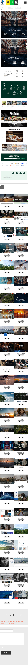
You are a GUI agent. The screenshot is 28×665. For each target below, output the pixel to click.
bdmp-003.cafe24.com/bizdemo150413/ (21, 404)
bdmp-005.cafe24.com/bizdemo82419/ (21, 553)
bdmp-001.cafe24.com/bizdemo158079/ (21, 322)
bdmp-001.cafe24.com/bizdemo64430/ (21, 602)
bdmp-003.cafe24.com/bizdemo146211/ (21, 421)
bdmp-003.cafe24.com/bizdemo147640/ (7, 421)
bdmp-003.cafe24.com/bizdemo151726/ (7, 404)
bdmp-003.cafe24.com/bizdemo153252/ (21, 371)
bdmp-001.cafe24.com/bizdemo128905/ (7, 503)
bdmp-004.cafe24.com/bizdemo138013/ (7, 470)
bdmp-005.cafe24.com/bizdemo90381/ (7, 553)
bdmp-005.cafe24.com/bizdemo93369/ (21, 536)
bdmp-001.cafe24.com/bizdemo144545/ (21, 437)
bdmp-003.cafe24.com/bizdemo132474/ (7, 602)
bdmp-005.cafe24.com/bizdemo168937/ (7, 206)
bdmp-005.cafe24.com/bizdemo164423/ (21, 256)
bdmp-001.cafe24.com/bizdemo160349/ (7, 322)
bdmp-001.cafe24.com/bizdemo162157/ (7, 289)
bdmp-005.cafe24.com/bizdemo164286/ (7, 272)
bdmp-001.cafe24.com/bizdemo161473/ (21, 305)
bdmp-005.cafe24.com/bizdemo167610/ (21, 223)
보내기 (6, 652)
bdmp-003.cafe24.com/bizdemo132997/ (7, 487)
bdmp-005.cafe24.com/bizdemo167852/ (7, 223)
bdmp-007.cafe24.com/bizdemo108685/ (21, 520)
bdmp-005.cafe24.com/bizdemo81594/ (7, 569)
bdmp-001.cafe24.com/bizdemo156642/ (7, 338)
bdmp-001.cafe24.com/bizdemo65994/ (21, 586)
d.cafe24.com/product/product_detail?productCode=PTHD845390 (18, 8)
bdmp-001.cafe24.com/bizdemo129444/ (21, 487)
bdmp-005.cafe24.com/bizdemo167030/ (7, 239)
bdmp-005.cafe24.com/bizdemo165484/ (7, 256)
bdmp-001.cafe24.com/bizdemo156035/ (21, 338)
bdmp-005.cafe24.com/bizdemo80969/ (21, 569)
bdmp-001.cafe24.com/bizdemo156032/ (7, 355)
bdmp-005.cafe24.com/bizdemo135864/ (21, 470)
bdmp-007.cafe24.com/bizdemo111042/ (7, 520)
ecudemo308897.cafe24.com (21, 355)
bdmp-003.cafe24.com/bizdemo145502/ (7, 437)
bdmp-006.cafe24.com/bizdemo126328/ (21, 503)
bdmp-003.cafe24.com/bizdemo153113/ (7, 388)
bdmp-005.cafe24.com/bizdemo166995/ (21, 239)
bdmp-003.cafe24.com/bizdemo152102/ (21, 388)
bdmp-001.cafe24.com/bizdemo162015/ (10, 8)
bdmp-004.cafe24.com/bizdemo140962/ (7, 454)
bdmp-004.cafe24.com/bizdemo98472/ (7, 536)
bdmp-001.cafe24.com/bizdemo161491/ (7, 305)
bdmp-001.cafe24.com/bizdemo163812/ (21, 272)
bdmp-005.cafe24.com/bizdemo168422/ (21, 206)
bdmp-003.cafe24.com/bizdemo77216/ (7, 586)
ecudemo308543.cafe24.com (7, 371)
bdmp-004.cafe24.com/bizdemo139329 (21, 454)
